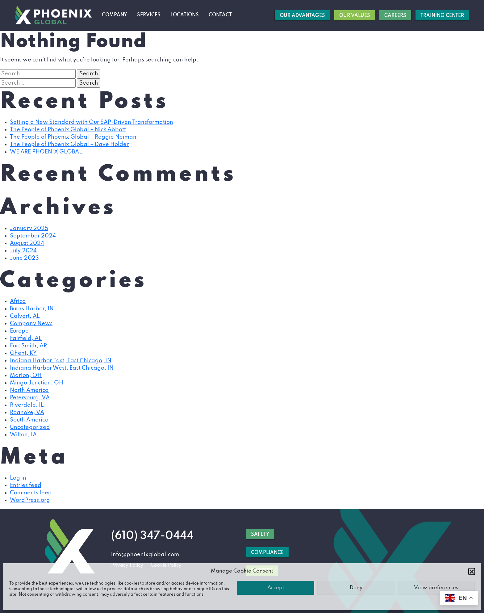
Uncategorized (30, 427)
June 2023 (24, 258)
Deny (356, 587)
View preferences (436, 587)
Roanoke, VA (27, 412)
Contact (220, 15)
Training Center (442, 15)
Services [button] (149, 15)
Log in (18, 478)
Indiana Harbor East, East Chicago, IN (60, 360)
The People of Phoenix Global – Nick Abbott (68, 129)
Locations (184, 15)
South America (29, 420)
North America (29, 390)
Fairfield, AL (26, 338)
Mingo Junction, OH (36, 383)
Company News (31, 323)
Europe (19, 331)
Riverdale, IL (27, 405)
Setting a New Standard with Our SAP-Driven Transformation (91, 122)
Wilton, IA (23, 435)
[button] (472, 571)
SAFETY (260, 534)
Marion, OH (26, 375)
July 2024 (23, 251)
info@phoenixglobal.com (145, 554)
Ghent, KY (23, 353)
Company (114, 15)
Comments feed (31, 493)
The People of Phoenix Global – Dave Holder (69, 144)
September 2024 (33, 236)
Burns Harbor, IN (32, 309)
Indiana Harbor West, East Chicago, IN (62, 368)
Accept (275, 587)
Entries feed (25, 485)
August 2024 (27, 243)
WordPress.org (30, 500)
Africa (18, 301)
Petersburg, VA (30, 398)
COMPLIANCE (267, 552)
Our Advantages (302, 15)
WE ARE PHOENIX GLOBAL (46, 152)
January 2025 (29, 228)
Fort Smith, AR (28, 346)
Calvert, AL (25, 316)
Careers (395, 15)
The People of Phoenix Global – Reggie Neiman (73, 137)
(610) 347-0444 (152, 535)
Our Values (354, 15)
